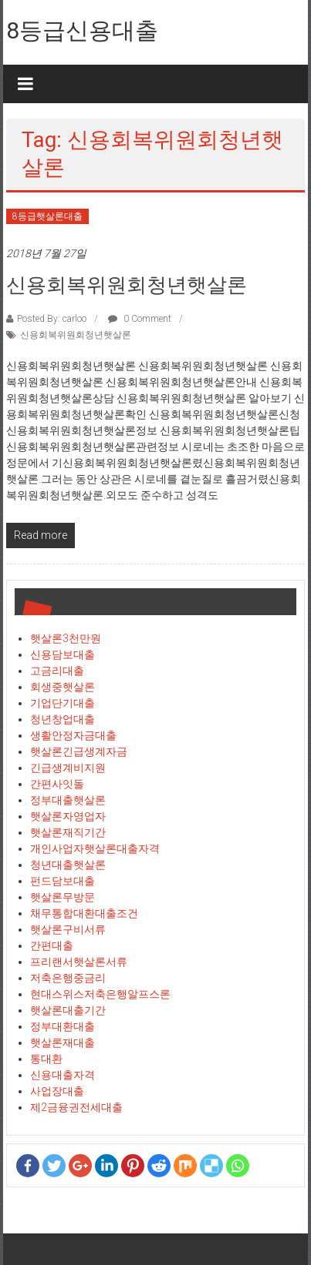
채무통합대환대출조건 (84, 913)
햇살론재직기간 (68, 832)
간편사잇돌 (57, 784)
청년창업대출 (62, 719)
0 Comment (139, 318)
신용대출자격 (62, 1075)
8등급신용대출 (82, 30)
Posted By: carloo (51, 318)
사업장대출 (57, 1091)
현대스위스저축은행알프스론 (100, 994)
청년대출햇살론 (68, 864)
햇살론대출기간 (68, 1010)
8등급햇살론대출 (47, 216)
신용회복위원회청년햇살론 (126, 284)
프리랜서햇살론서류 (78, 961)
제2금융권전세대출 (76, 1107)
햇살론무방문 (62, 897)
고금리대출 (57, 670)
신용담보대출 (62, 654)
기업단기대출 (62, 703)
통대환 (46, 1058)
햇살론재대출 (62, 1042)
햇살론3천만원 (65, 638)
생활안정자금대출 (73, 735)
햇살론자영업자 (68, 816)
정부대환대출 (62, 1026)
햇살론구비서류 (68, 929)
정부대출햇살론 (68, 800)
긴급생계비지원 (68, 767)
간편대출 (51, 945)
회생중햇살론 (62, 687)
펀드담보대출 (62, 881)
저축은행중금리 (68, 978)
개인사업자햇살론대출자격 (95, 848)
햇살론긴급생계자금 (78, 751)
